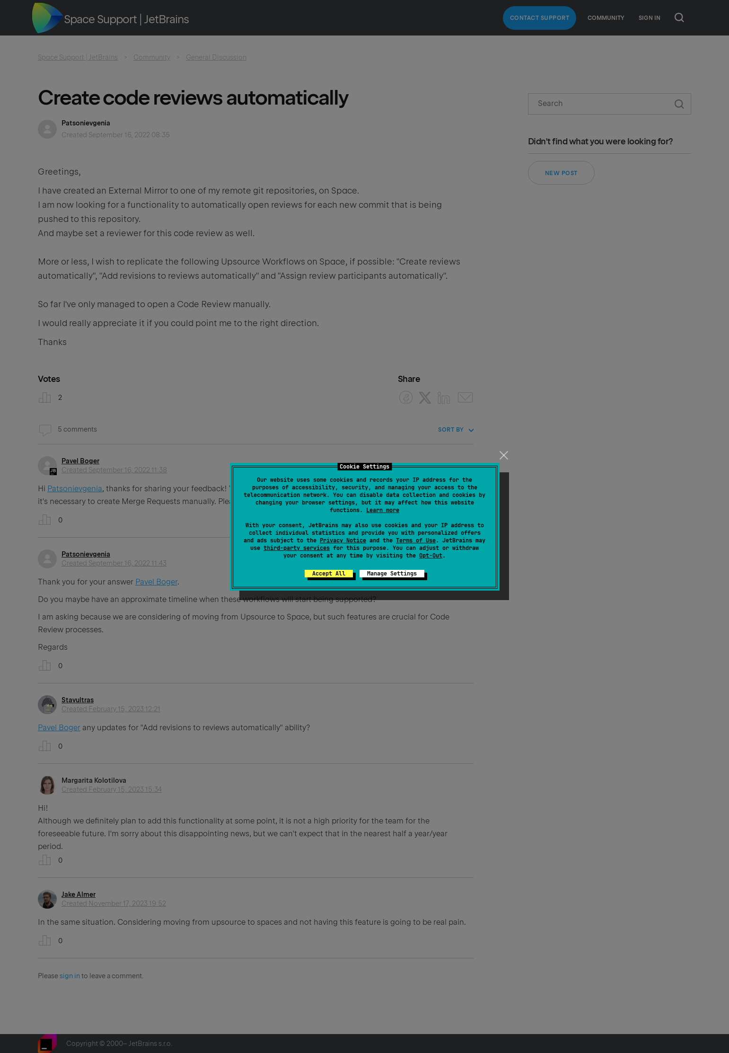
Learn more (382, 510)
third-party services (296, 548)
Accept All (328, 573)
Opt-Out (430, 555)
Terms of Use (416, 540)
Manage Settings (392, 573)
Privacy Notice (343, 540)
